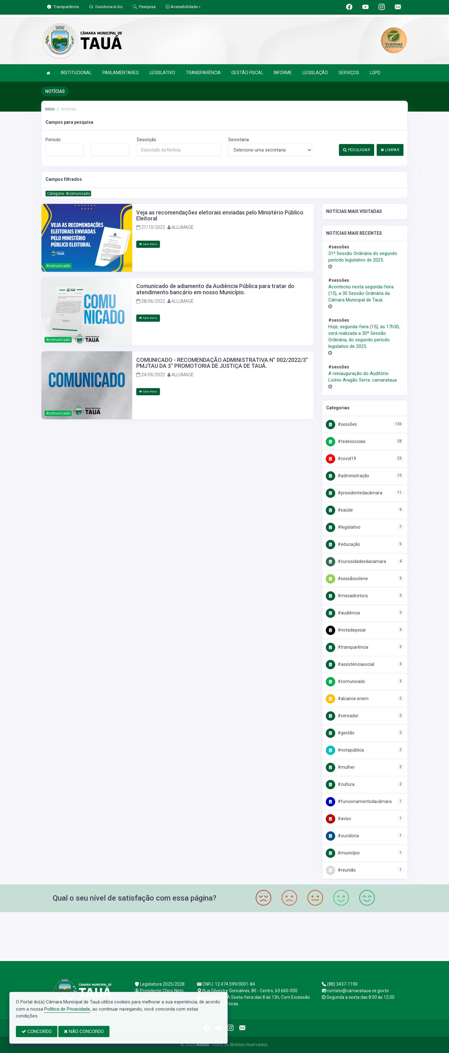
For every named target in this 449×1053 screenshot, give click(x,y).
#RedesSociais (345, 441)
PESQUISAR (356, 149)
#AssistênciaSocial (350, 664)
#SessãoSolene (347, 578)
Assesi (202, 1044)
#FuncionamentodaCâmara (359, 801)
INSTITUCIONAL (76, 72)
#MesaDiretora (347, 595)
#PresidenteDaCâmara (354, 492)
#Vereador (342, 715)
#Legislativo (343, 527)
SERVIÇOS (349, 72)
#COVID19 (341, 458)
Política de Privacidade (67, 1009)
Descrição (146, 139)
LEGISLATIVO (162, 72)
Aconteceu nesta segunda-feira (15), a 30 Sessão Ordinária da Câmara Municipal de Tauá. (360, 293)
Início (50, 109)
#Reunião (341, 870)
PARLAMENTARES (120, 72)
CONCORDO (37, 1031)
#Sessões (341, 424)
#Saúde (339, 509)
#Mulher (340, 767)
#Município (343, 852)
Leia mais (148, 244)
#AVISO (338, 818)
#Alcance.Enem (347, 698)
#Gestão (340, 732)
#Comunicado (345, 681)
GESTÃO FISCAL (247, 72)
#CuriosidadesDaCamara (356, 561)
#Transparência (347, 647)
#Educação (343, 544)
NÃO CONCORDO (84, 1031)
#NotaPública (345, 750)
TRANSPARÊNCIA (203, 72)
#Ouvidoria (342, 835)
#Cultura (340, 784)
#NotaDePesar (346, 629)
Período (53, 139)
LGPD (375, 72)
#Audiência (343, 612)
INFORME (283, 72)
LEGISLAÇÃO (315, 72)
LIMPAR (390, 149)
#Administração (347, 475)
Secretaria (238, 139)
